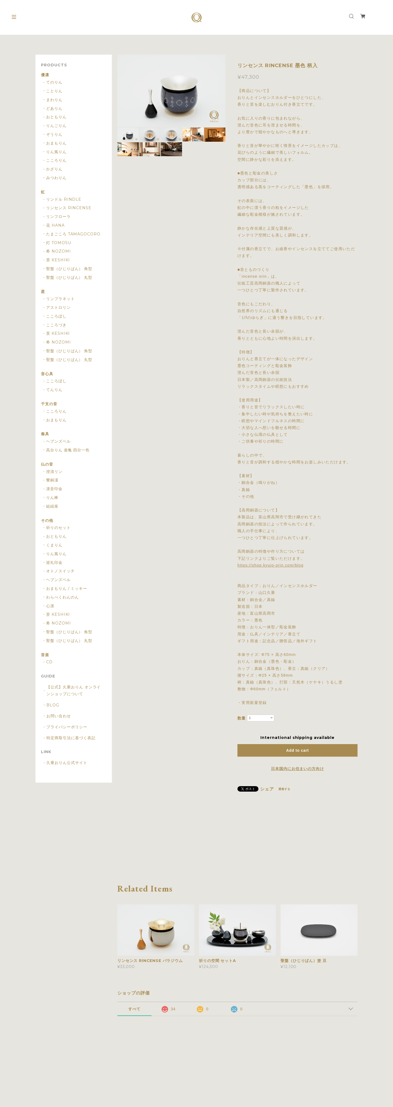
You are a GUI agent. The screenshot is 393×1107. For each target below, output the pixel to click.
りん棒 (52, 497)
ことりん (54, 91)
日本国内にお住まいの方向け (297, 768)
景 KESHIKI (58, 260)
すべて (134, 1009)
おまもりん (56, 143)
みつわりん (56, 178)
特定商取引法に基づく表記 (71, 737)
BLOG (52, 705)
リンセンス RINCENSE (68, 208)
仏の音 (47, 464)
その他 (47, 520)
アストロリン (58, 307)
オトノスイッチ (60, 571)
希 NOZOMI (58, 251)
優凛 (45, 75)
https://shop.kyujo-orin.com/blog (270, 565)
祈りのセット (58, 527)
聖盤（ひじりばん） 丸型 (69, 277)
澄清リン (54, 471)
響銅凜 (52, 480)
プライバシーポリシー (66, 726)
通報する (284, 789)
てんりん (54, 389)
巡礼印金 (54, 562)
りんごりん (56, 125)
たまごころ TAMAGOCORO (73, 234)
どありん (54, 108)
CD (49, 662)
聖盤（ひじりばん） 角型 (69, 269)
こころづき (56, 325)
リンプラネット (60, 299)
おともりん (56, 117)
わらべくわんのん (62, 597)
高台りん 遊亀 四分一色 (68, 450)
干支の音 (49, 404)
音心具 (47, 374)
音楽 (45, 655)
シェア (267, 789)
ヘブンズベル (58, 441)
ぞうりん (54, 134)
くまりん (54, 545)
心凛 (50, 606)
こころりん (56, 160)
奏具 (45, 434)
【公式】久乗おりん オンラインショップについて (73, 690)
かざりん (54, 169)
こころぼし (56, 316)
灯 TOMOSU (58, 243)
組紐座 (52, 506)
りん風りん (56, 152)
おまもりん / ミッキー (66, 588)
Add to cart (297, 750)
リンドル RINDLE (64, 199)
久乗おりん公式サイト (66, 762)
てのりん (54, 82)
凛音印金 (54, 489)
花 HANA (55, 225)
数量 (241, 718)
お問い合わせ (58, 716)
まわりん (54, 99)
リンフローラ (58, 216)
